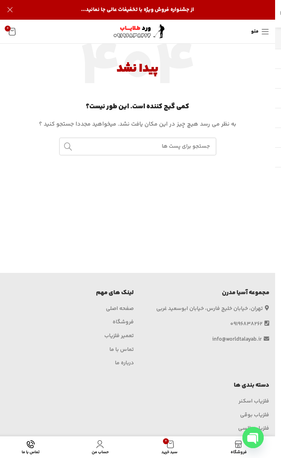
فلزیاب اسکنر (253, 402)
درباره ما (124, 363)
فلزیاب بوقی (254, 415)
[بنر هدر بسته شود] (10, 10)
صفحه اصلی (120, 309)
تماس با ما (121, 350)
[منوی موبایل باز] (260, 31)
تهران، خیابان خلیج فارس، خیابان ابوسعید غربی (212, 308)
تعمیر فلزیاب (119, 336)
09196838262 (249, 324)
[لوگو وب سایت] (137, 31)
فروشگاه (123, 322)
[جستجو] (137, 146)
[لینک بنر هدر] (137, 10)
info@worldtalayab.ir (240, 339)
